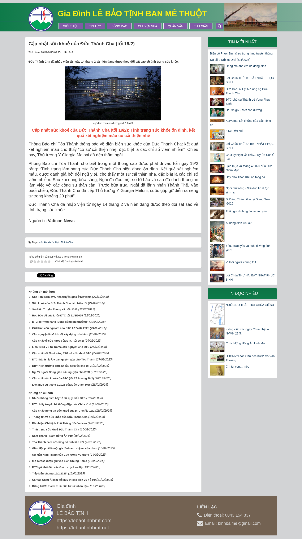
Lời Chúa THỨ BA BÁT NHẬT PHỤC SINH (249, 146)
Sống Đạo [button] (119, 26)
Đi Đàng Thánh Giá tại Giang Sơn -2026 (248, 201)
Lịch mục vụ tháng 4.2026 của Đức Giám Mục (249, 168)
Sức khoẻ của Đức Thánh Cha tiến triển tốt (59, 303)
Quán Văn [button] (175, 26)
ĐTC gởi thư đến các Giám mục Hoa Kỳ (57, 467)
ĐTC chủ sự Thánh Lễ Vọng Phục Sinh (248, 101)
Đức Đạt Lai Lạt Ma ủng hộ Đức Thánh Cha (247, 91)
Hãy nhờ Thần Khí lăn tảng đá (245, 177)
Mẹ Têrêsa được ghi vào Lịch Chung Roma (59, 461)
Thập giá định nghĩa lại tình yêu (246, 211)
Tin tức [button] (95, 26)
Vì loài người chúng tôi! (241, 262)
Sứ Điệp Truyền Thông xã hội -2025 (55, 309)
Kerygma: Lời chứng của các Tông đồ (240, 123)
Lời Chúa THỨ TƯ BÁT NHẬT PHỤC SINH (250, 80)
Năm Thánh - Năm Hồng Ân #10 (52, 435)
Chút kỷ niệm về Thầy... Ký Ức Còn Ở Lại (250, 157)
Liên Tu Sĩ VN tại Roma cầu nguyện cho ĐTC (61, 347)
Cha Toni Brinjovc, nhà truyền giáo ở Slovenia (61, 296)
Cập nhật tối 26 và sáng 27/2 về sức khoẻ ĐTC (61, 353)
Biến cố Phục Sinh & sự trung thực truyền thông (241, 53)
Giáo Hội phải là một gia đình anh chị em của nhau (64, 448)
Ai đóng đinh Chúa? (238, 223)
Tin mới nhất (242, 42)
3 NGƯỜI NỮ (234, 131)
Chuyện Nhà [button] (147, 26)
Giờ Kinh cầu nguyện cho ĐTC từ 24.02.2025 (60, 328)
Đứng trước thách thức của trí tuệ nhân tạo (60, 486)
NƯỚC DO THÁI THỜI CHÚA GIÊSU (250, 305)
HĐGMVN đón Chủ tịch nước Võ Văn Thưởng (250, 358)
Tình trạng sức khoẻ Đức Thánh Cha (55, 429)
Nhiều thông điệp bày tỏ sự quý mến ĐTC (59, 398)
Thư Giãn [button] (201, 26)
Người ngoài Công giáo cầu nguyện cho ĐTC (61, 372)
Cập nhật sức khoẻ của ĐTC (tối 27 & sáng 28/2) (63, 378)
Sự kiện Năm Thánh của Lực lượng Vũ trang (60, 454)
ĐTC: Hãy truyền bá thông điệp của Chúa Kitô (61, 404)
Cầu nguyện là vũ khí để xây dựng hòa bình (60, 334)
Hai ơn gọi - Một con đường (244, 110)
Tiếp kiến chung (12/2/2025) (49, 473)
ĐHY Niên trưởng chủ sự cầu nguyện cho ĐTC (62, 365)
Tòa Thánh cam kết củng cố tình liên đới (58, 442)
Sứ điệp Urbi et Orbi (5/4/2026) (230, 59)
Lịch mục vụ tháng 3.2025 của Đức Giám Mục (61, 384)
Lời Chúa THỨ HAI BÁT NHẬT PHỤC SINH (250, 277)
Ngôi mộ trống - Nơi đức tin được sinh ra (247, 190)
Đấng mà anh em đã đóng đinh (246, 66)
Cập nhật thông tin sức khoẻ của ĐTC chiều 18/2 (63, 410)
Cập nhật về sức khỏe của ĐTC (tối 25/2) (58, 340)
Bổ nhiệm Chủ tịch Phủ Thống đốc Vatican (59, 423)
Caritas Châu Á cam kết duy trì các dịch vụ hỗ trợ (64, 479)
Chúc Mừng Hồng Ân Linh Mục (246, 343)
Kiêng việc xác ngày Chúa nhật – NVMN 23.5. (247, 331)
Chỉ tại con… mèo (237, 366)
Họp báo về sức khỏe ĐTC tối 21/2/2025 (57, 315)
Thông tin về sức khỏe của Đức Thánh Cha (59, 417)
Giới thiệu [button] (70, 26)
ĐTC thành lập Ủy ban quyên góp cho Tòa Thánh (63, 359)
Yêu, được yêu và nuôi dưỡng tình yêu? (248, 248)
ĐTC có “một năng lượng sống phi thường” (60, 321)
